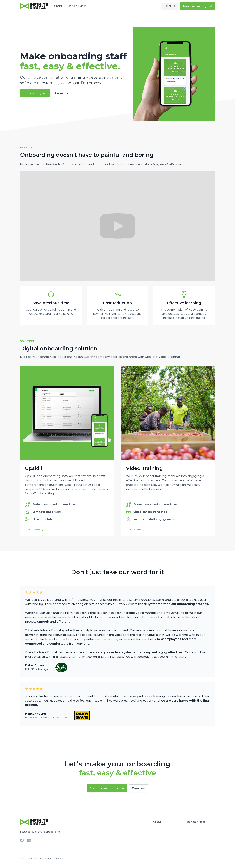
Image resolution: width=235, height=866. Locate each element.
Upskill (58, 6)
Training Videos (76, 6)
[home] (34, 6)
